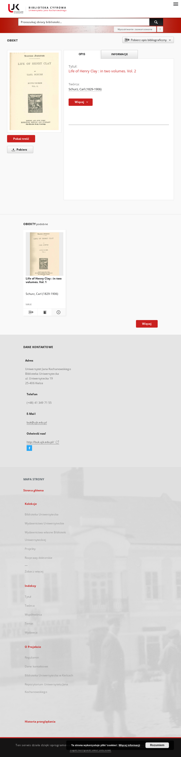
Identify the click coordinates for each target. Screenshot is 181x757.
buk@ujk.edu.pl (37, 422)
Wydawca (31, 632)
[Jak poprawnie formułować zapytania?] (160, 29)
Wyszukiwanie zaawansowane (135, 29)
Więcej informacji (129, 745)
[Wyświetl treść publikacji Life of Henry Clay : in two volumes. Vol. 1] (44, 312)
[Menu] (175, 4)
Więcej (147, 324)
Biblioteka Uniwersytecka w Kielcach (49, 675)
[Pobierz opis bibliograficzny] (30, 312)
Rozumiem (157, 745)
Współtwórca (33, 615)
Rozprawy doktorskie (38, 558)
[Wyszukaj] (156, 22)
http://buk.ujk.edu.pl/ (43, 442)
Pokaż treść (21, 139)
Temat (29, 623)
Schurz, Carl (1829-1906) (85, 89)
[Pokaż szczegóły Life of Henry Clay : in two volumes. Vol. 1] (58, 312)
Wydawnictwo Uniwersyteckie (44, 523)
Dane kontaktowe (36, 666)
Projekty (30, 549)
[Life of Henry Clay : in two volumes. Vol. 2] (34, 91)
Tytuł (28, 597)
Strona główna (33, 490)
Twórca (30, 606)
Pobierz (18, 149)
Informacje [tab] (119, 54)
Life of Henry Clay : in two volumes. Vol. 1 (44, 280)
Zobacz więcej (34, 571)
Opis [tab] (82, 54)
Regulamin (32, 657)
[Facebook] (29, 448)
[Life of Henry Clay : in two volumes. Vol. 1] (44, 255)
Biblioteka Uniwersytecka (41, 514)
